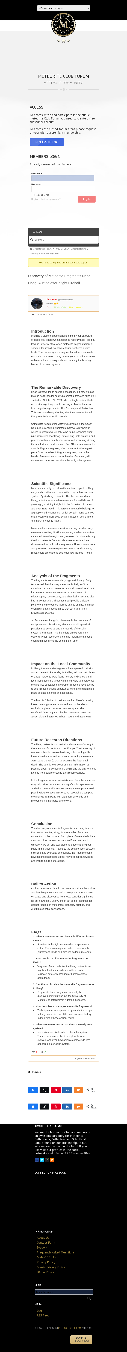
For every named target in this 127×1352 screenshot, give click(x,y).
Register (35, 199)
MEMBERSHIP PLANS (47, 142)
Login (40, 1310)
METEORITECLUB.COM (69, 1328)
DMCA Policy (45, 1272)
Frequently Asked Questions (56, 1252)
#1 (33, 314)
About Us (43, 1238)
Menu (38, 232)
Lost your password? (51, 199)
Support (42, 1247)
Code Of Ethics (47, 1257)
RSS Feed (36, 1072)
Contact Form (46, 1242)
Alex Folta (51, 299)
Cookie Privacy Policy (51, 1267)
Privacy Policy (46, 1262)
